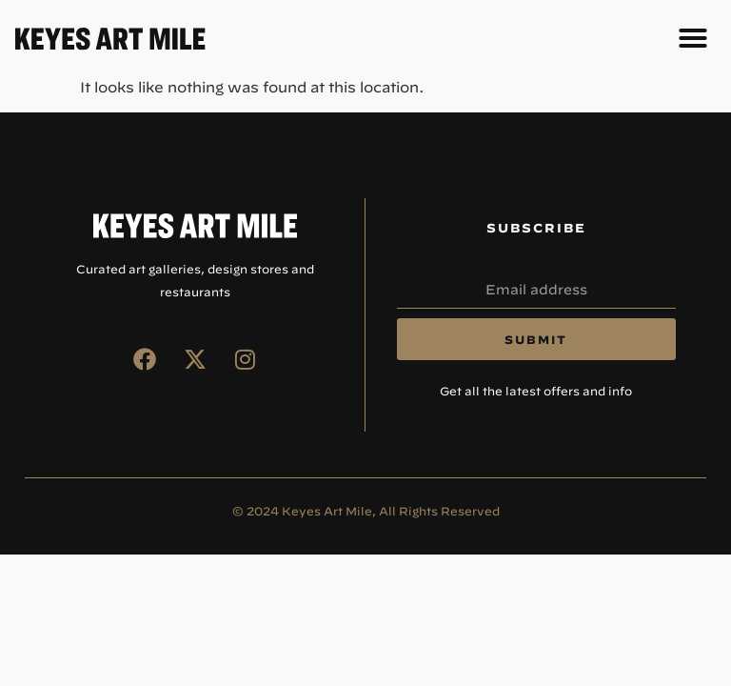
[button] (693, 38)
